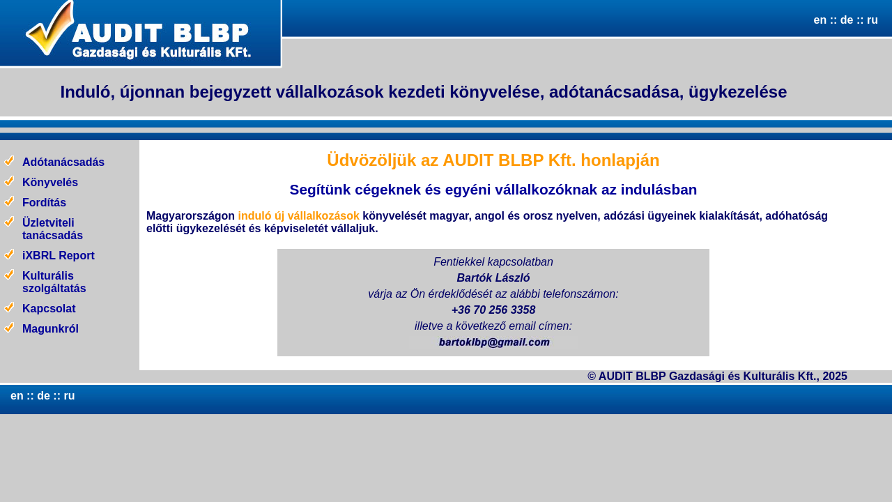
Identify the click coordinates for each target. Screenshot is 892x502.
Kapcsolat (48, 308)
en (820, 20)
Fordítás (44, 202)
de (845, 20)
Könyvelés (50, 182)
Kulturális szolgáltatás (54, 282)
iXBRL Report (58, 255)
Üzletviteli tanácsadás (52, 229)
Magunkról (50, 329)
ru (872, 20)
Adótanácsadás (63, 162)
